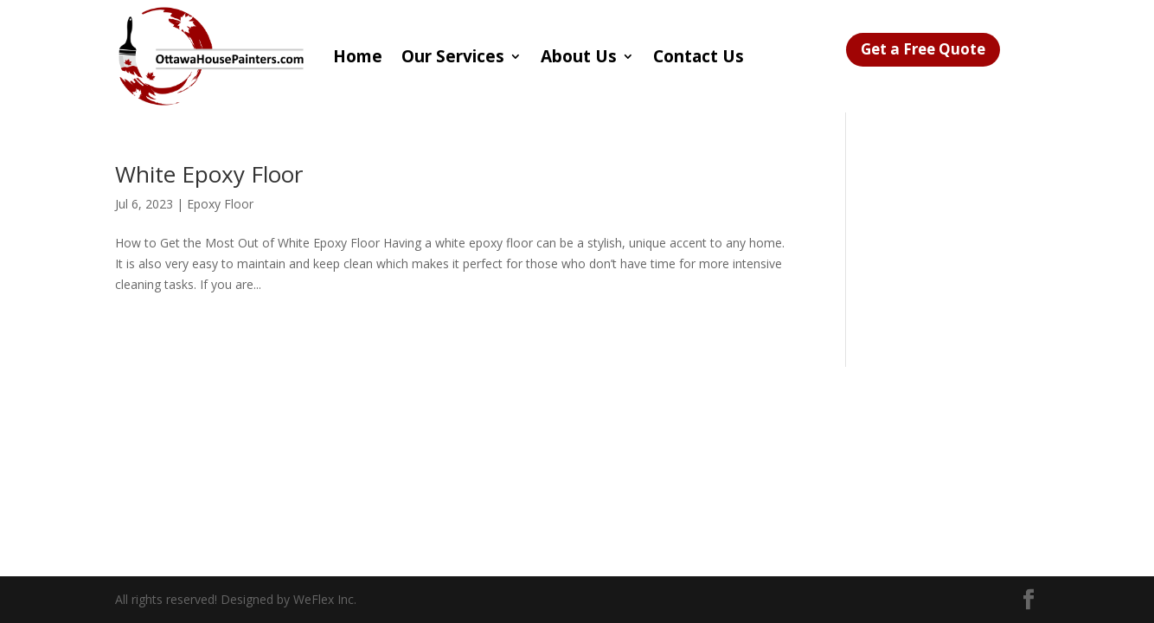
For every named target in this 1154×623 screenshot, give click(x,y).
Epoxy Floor (220, 204)
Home (357, 56)
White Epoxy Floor (209, 173)
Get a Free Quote (923, 49)
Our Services (452, 56)
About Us (579, 56)
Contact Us (698, 56)
